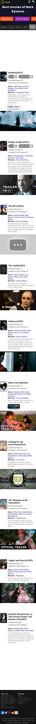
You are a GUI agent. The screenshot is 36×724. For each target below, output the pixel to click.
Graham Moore (21, 281)
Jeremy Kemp (12, 572)
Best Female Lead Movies (9, 700)
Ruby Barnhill (19, 215)
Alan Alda (19, 158)
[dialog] (12, 76)
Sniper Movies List (7, 696)
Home (7, 2)
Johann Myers (27, 512)
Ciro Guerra (20, 460)
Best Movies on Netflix (8, 701)
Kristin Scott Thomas (21, 570)
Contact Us (21, 701)
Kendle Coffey (19, 392)
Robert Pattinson (20, 454)
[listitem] (7, 19)
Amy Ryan (11, 158)
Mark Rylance (19, 86)
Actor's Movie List (24, 698)
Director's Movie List (24, 700)
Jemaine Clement (20, 217)
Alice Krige (29, 630)
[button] (25, 76)
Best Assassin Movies (7, 707)
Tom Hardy (19, 88)
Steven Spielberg (22, 160)
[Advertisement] (18, 49)
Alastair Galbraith (20, 330)
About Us (21, 703)
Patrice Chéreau (21, 337)
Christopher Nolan (22, 92)
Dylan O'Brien (19, 275)
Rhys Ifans (18, 512)
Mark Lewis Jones (25, 514)
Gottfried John (19, 630)
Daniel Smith (18, 628)
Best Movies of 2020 (7, 698)
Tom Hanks (29, 156)
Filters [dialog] (32, 27)
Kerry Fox (17, 332)
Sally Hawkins (13, 514)
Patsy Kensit (22, 572)
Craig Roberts (21, 518)
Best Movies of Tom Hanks (7, 704)
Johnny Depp (22, 456)
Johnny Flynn (18, 277)
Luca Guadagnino (22, 398)
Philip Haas (20, 576)
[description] (15, 80)
